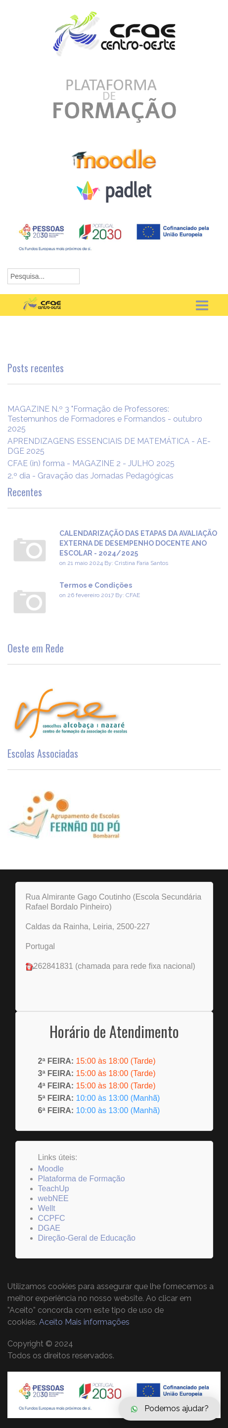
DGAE (49, 1228)
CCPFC (51, 1218)
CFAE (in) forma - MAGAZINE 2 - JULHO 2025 (91, 463)
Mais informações (97, 1322)
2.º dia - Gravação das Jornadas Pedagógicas (90, 475)
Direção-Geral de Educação (87, 1238)
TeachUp (53, 1188)
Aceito (51, 1322)
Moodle (51, 1169)
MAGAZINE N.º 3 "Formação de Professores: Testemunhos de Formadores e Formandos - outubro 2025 (104, 418)
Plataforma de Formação (81, 1178)
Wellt (46, 1208)
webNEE (53, 1198)
